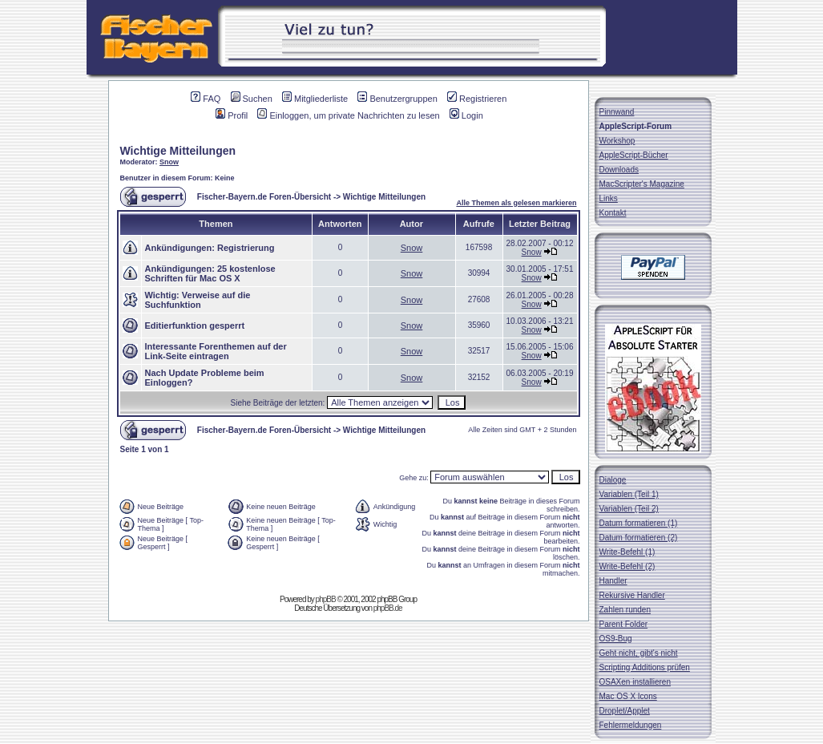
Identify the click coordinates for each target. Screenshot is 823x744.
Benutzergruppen (397, 98)
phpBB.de (387, 608)
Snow (169, 162)
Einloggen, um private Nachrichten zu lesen (348, 115)
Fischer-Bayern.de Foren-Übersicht (264, 196)
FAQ (205, 98)
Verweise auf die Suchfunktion (198, 299)
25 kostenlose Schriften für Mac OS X (210, 273)
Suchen (251, 98)
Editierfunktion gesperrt (195, 325)
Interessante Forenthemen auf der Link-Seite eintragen (216, 351)
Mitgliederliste (315, 98)
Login (466, 115)
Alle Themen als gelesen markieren (516, 203)
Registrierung (246, 248)
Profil (232, 115)
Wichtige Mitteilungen (178, 150)
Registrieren (476, 98)
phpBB (326, 599)
